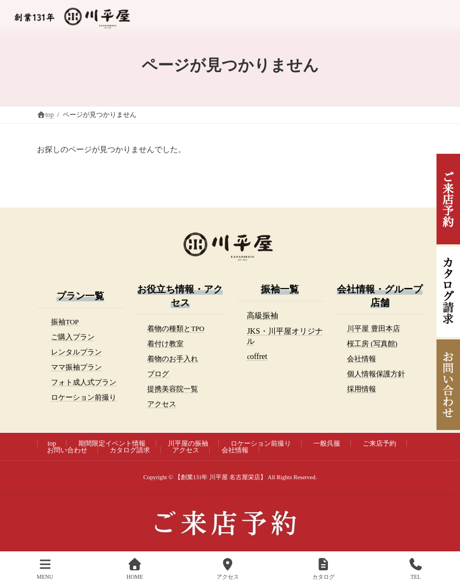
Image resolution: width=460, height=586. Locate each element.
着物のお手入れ (172, 359)
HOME (134, 568)
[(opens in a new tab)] (262, 316)
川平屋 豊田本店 (373, 329)
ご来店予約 (379, 443)
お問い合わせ (67, 450)
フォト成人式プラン (83, 382)
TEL (416, 568)
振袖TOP (65, 322)
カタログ (323, 568)
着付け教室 (165, 344)
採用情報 (361, 389)
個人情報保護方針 (376, 374)
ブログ (158, 374)
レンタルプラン (76, 352)
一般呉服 (326, 443)
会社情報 (361, 359)
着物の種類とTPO (175, 329)
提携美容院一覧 (172, 389)
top (52, 443)
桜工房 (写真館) (372, 344)
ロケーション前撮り (83, 397)
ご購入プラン (73, 337)
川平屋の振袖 (188, 443)
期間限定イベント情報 (111, 443)
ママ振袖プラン (76, 367)
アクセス (161, 404)
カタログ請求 (130, 450)
